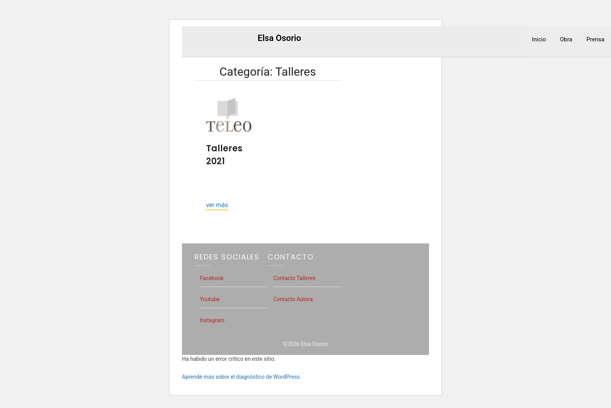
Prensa (595, 39)
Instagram (212, 320)
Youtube (210, 299)
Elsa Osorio (279, 38)
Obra (566, 39)
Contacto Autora (293, 299)
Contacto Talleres (294, 278)
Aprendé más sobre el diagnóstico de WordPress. (241, 377)
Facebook (212, 278)
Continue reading (217, 205)
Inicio (539, 39)
